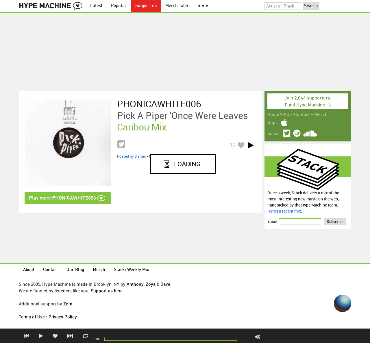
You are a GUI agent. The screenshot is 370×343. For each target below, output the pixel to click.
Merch (321, 115)
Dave (165, 284)
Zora (67, 304)
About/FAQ (278, 115)
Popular (119, 6)
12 (233, 145)
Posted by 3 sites (131, 156)
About (28, 270)
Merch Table (177, 6)
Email (272, 221)
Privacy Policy (63, 317)
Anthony (135, 284)
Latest (96, 6)
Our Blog (75, 270)
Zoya (151, 284)
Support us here (107, 291)
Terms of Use (32, 317)
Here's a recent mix (284, 211)
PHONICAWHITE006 (159, 104)
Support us (146, 6)
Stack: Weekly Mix (131, 270)
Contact (302, 115)
